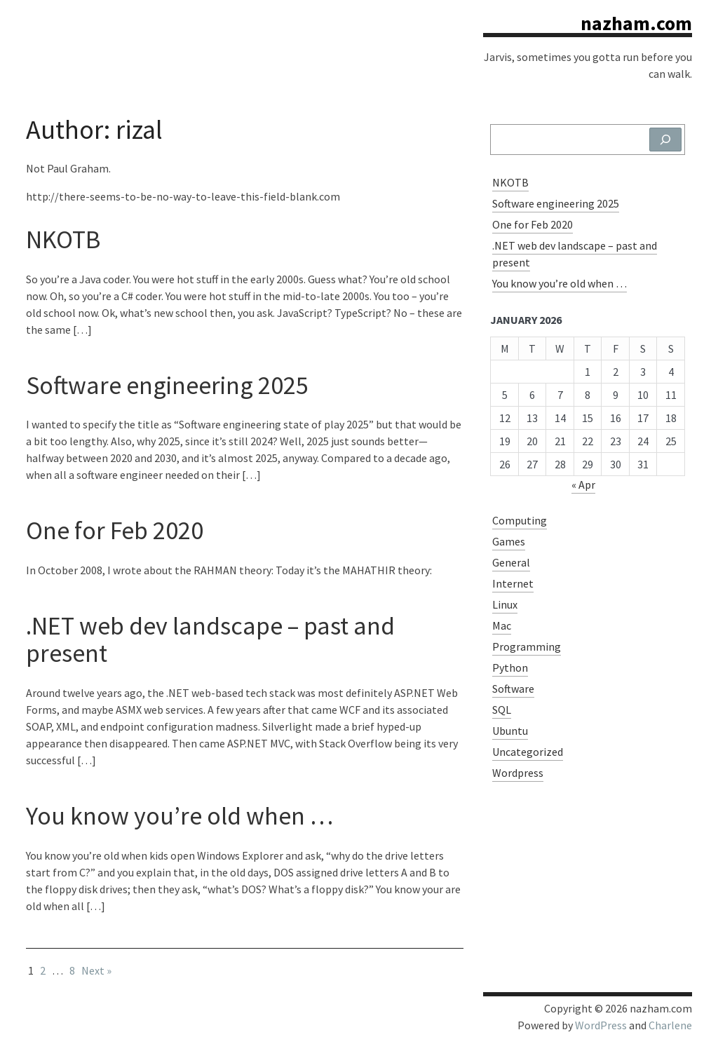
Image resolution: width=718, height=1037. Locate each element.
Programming (526, 646)
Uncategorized (527, 752)
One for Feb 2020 (114, 530)
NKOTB (63, 239)
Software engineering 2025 (167, 385)
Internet (513, 583)
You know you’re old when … (179, 816)
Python (510, 667)
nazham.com (636, 23)
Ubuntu (510, 731)
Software (513, 689)
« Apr (583, 484)
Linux (504, 604)
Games (508, 541)
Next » (96, 970)
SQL (501, 710)
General (511, 562)
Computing (519, 520)
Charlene (670, 1025)
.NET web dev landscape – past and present (210, 640)
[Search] (665, 139)
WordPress (601, 1025)
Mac (501, 625)
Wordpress (517, 773)
